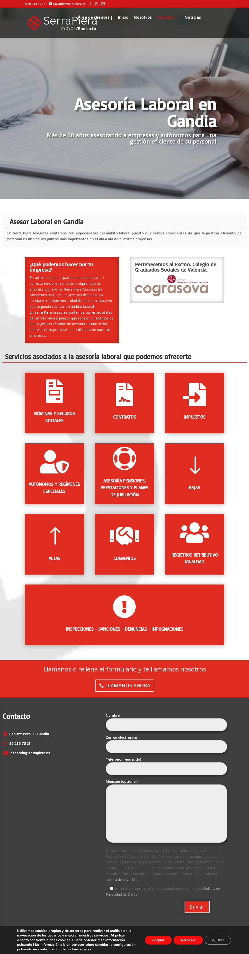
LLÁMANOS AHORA (128, 684)
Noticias (193, 18)
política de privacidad (122, 879)
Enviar (197, 906)
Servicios (165, 18)
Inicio (123, 18)
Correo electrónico (166, 742)
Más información (47, 945)
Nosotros (143, 18)
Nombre (166, 720)
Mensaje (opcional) (166, 811)
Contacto (87, 29)
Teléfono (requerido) (166, 764)
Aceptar (157, 941)
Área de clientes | (95, 18)
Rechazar (187, 941)
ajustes (113, 949)
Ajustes (217, 941)
